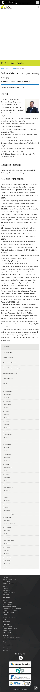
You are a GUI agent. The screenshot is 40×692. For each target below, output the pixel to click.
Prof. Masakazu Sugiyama (10, 514)
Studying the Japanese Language (11, 368)
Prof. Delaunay (7, 394)
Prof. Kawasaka (7, 431)
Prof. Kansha (7, 427)
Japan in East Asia (8, 357)
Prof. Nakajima (7, 470)
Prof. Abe (6, 388)
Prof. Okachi (7, 490)
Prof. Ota (6, 497)
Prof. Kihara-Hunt (8, 434)
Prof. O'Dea (6, 484)
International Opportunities (10, 373)
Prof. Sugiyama (7, 517)
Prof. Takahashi (7, 527)
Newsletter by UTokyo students (11, 637)
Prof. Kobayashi (7, 444)
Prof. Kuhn (6, 447)
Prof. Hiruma (7, 407)
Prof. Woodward (7, 557)
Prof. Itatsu (6, 417)
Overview (5, 588)
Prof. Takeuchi (7, 537)
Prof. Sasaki (6, 504)
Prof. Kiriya (6, 437)
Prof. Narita (6, 474)
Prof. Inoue (6, 411)
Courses (8, 68)
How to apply (6, 590)
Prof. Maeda (6, 450)
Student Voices (7, 630)
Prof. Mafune (7, 457)
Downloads (6, 594)
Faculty (14, 68)
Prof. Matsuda (7, 460)
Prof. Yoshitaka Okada (9, 487)
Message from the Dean (9, 579)
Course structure (7, 352)
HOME (3, 68)
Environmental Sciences (9, 363)
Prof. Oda (6, 480)
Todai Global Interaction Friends (12, 639)
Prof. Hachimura (7, 401)
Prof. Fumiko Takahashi (9, 523)
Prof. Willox (6, 553)
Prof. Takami (7, 530)
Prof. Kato (6, 424)
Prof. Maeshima (7, 454)
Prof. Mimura (7, 464)
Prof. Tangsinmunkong (9, 540)
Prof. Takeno (7, 533)
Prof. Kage (6, 421)
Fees (4, 619)
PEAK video (6, 581)
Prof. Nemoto (7, 477)
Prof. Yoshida (7, 563)
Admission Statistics (9, 583)
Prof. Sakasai (7, 500)
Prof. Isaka (6, 414)
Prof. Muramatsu (8, 467)
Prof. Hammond (7, 404)
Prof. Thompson (7, 543)
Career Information (8, 378)
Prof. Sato (6, 507)
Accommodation (7, 626)
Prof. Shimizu (7, 510)
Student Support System (10, 628)
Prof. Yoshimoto (7, 567)
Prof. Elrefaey (7, 397)
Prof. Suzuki (7, 520)
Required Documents (9, 592)
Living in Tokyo (7, 632)
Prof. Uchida (7, 547)
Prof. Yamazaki (7, 560)
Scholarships (6, 621)
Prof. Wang (6, 550)
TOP (36, 688)
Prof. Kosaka (7, 441)
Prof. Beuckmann (8, 391)
